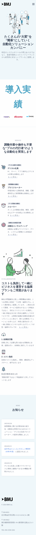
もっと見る (12, 177)
